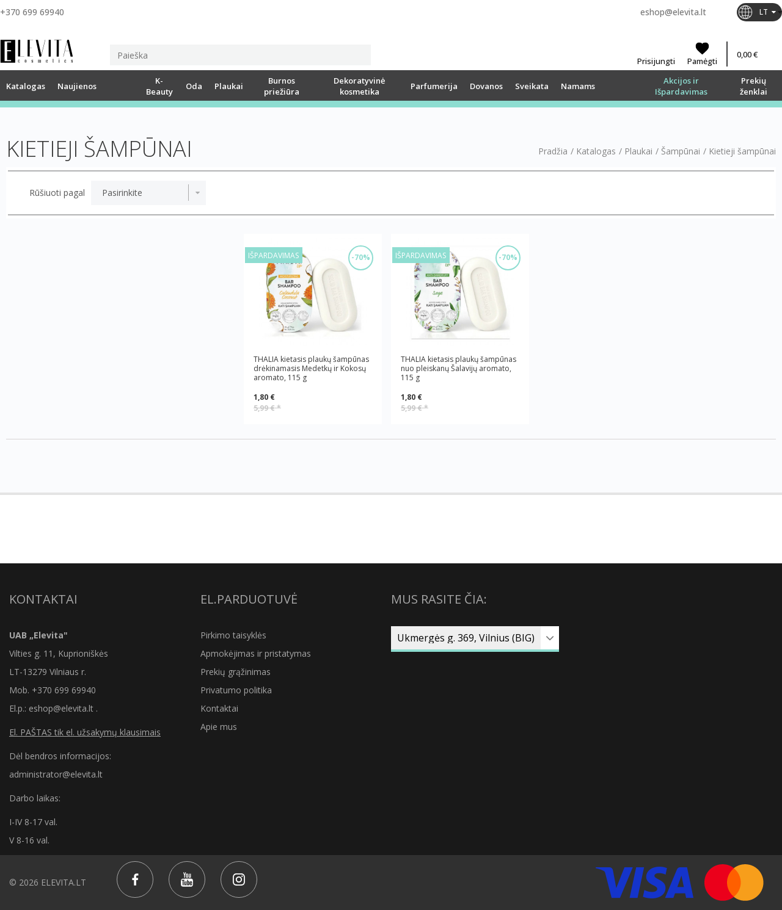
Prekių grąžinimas (235, 671)
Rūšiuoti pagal (57, 192)
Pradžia (553, 151)
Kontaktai (219, 708)
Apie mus (218, 726)
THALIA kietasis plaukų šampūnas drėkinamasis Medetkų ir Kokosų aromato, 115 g (311, 368)
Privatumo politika (236, 690)
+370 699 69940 (32, 12)
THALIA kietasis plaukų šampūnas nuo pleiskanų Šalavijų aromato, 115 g (458, 368)
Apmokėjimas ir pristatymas (255, 653)
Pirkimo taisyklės (233, 635)
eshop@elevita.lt (673, 12)
